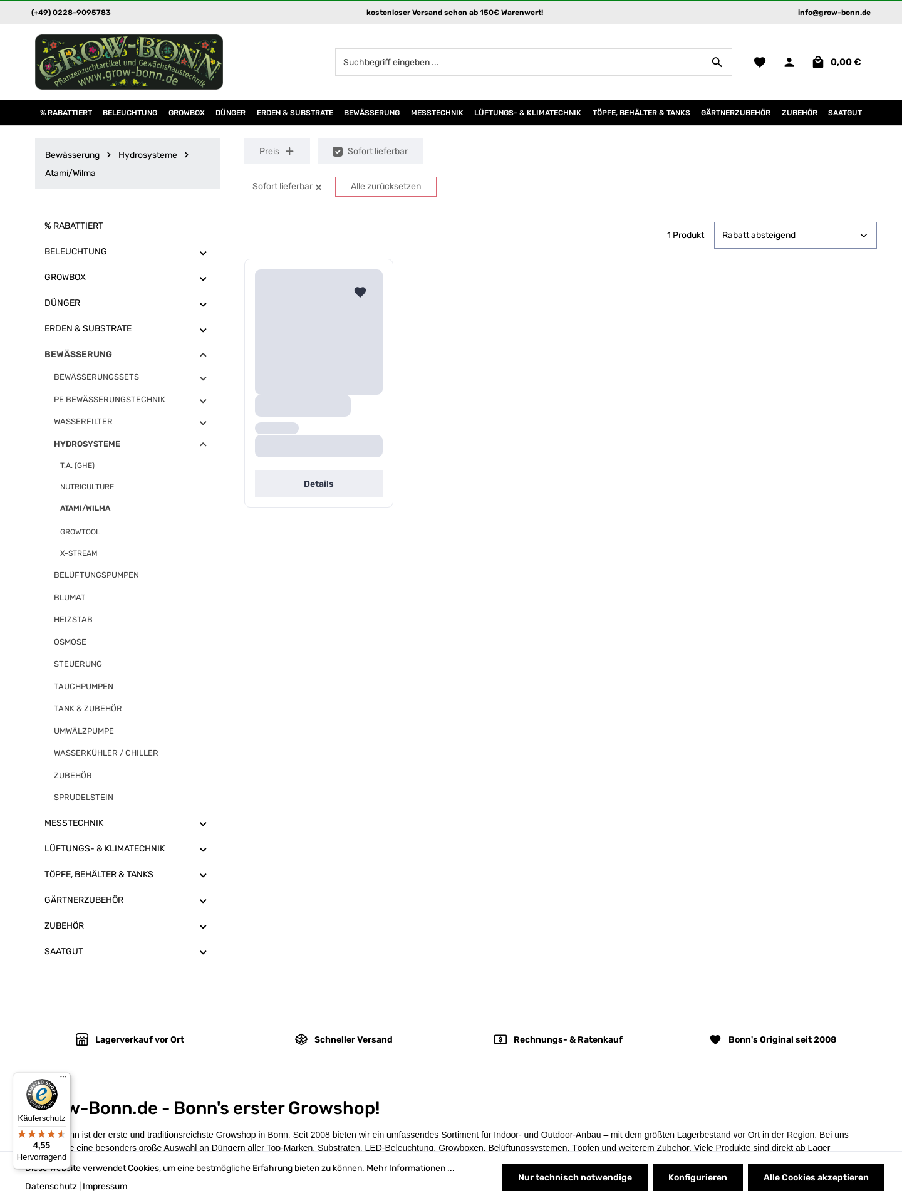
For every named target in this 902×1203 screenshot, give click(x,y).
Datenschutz (51, 1186)
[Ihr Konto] (788, 62)
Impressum (105, 1186)
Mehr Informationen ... (410, 1168)
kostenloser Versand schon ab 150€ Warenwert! (454, 12)
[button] (203, 252)
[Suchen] (717, 62)
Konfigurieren (697, 1177)
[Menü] (63, 1079)
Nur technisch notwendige (575, 1177)
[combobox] (519, 62)
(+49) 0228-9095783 (71, 12)
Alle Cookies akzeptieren (816, 1177)
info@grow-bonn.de (834, 12)
